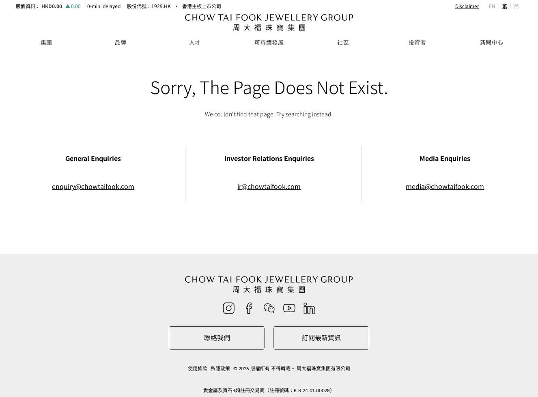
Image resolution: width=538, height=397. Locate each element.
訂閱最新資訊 (321, 338)
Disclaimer (467, 6)
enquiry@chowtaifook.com (93, 186)
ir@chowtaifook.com (269, 186)
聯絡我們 (217, 338)
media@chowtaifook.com (445, 186)
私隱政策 (220, 368)
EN (492, 5)
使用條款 (197, 368)
